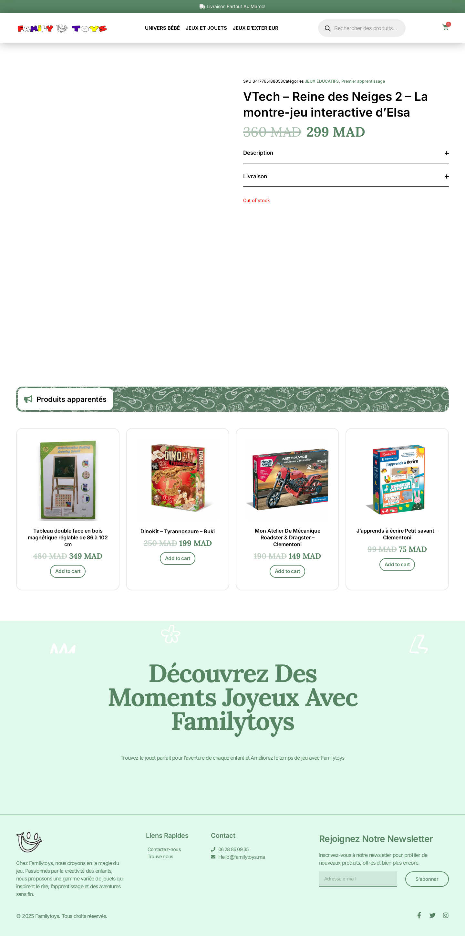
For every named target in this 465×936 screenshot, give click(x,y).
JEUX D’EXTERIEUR (255, 28)
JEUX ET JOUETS (206, 28)
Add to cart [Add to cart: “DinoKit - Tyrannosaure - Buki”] (177, 560)
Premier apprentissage (363, 81)
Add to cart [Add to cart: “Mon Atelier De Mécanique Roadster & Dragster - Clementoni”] (287, 573)
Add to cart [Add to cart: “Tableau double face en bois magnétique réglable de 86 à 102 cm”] (68, 573)
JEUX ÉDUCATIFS (322, 81)
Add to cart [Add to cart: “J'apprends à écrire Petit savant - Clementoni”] (397, 566)
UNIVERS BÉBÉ (162, 28)
